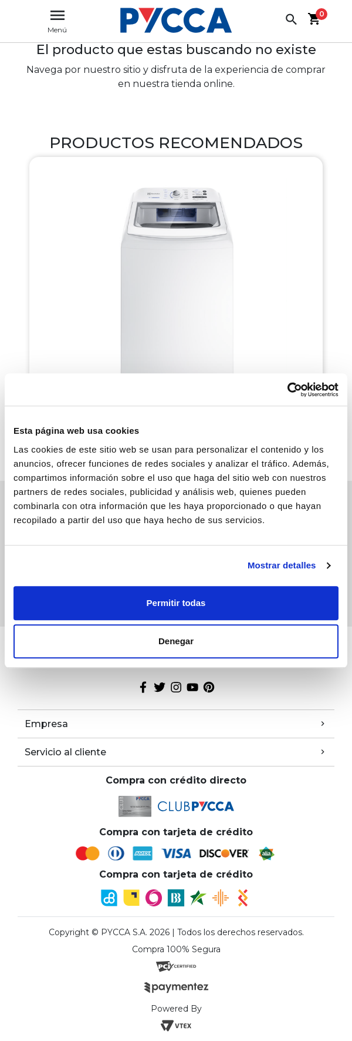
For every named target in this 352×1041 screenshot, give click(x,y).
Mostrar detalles (282, 565)
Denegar (176, 641)
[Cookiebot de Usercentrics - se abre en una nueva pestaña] (287, 389)
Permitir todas (176, 603)
